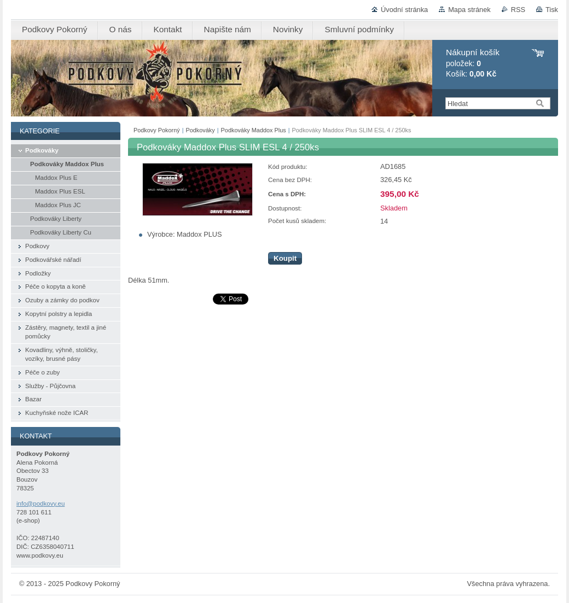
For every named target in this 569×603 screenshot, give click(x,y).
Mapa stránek (469, 9)
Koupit (285, 258)
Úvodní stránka (404, 9)
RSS (518, 9)
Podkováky (200, 130)
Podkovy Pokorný (156, 130)
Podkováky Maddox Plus (253, 130)
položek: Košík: (473, 63)
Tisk (551, 9)
